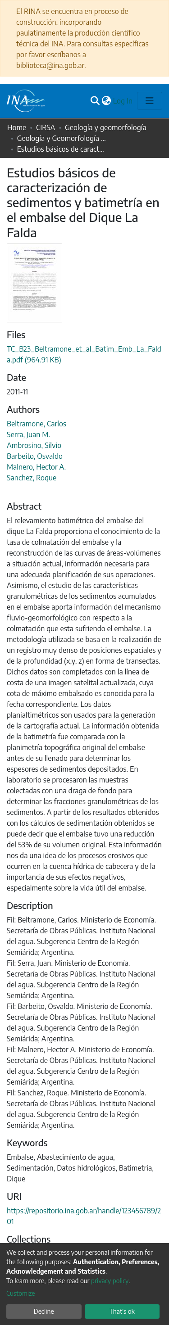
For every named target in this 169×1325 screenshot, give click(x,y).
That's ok (122, 1311)
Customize (20, 1293)
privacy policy (109, 1280)
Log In (123, 100)
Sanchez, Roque (31, 477)
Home (16, 127)
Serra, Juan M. (28, 434)
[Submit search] (95, 100)
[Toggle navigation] (149, 101)
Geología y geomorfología (105, 127)
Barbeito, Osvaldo (35, 456)
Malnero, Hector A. (36, 466)
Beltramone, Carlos (36, 423)
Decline (44, 1311)
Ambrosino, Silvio (34, 445)
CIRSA (45, 127)
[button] (106, 100)
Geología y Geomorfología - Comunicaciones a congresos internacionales (62, 138)
